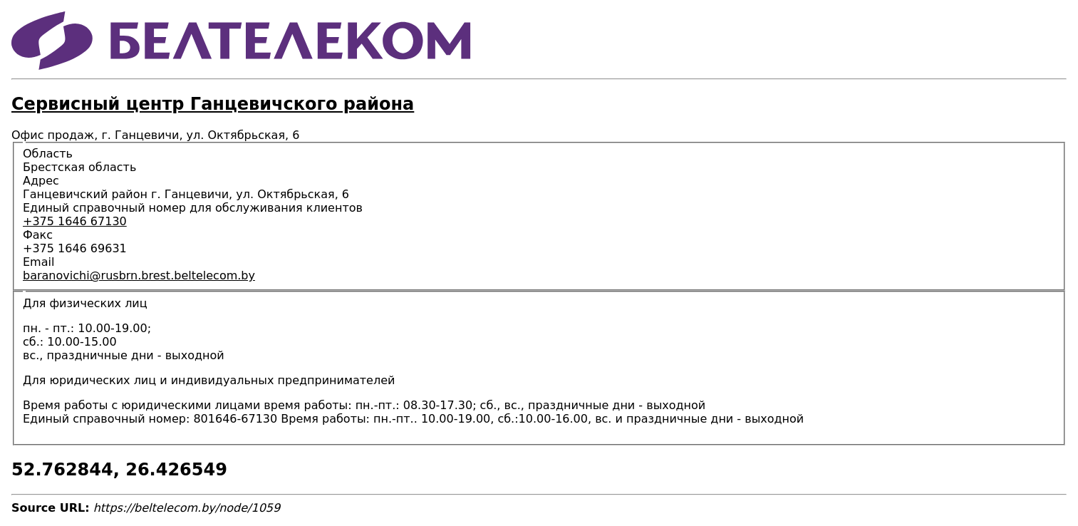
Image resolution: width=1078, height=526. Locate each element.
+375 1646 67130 (75, 221)
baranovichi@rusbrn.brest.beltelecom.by (139, 275)
